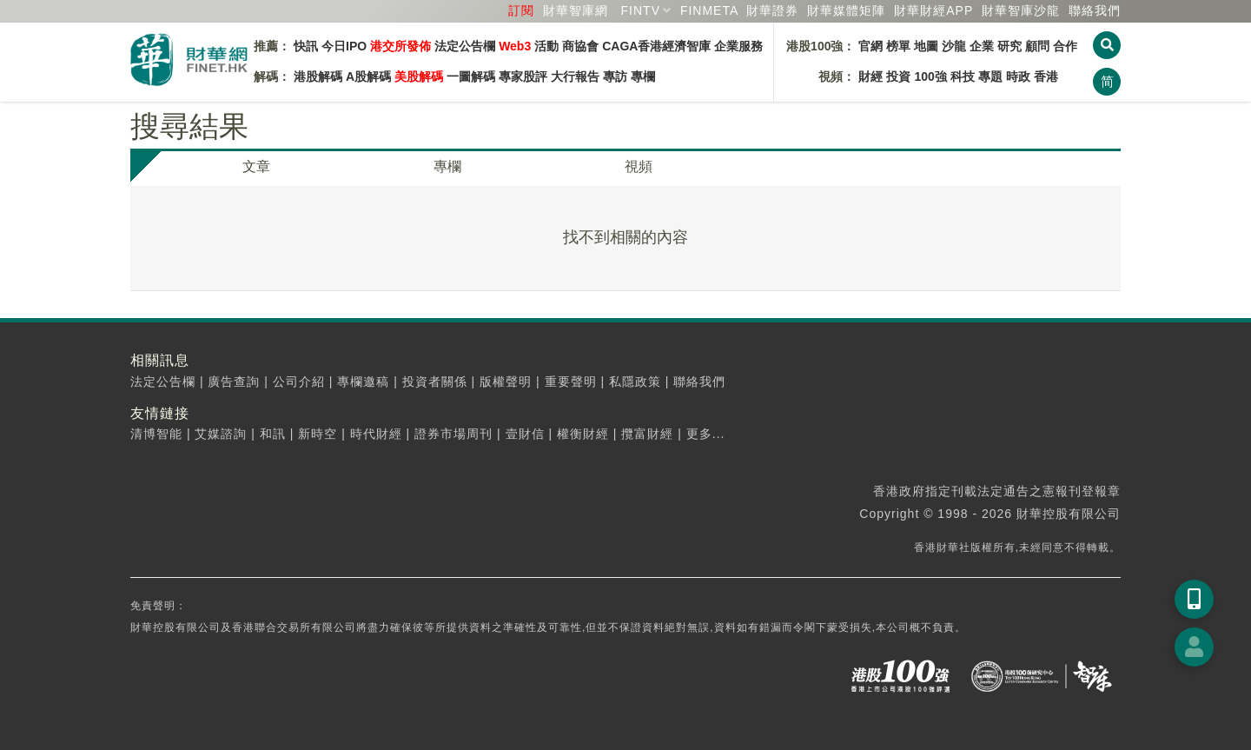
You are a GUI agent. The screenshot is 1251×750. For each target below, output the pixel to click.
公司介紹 (299, 381)
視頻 (638, 166)
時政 (1018, 76)
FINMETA (709, 10)
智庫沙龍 (1021, 10)
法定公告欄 (464, 46)
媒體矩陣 (846, 10)
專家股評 (523, 76)
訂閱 (521, 10)
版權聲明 (506, 381)
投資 (898, 76)
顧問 (1037, 46)
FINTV (640, 10)
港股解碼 (318, 76)
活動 (546, 46)
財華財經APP (933, 10)
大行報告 (575, 76)
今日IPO (344, 46)
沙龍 (954, 46)
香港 (1046, 76)
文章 (256, 166)
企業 (982, 46)
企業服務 (738, 46)
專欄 (643, 76)
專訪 (615, 76)
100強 (930, 76)
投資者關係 (434, 381)
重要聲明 (571, 381)
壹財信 (525, 434)
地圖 (926, 46)
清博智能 (156, 434)
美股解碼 (418, 76)
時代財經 (376, 434)
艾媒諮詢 (221, 434)
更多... (705, 434)
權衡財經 (583, 434)
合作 (1065, 46)
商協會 (580, 46)
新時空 (317, 434)
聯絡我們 (1095, 10)
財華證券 (772, 10)
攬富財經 (647, 434)
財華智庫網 (575, 10)
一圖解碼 (471, 76)
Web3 (515, 46)
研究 (1009, 46)
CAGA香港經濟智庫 (656, 46)
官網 (870, 46)
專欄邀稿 (363, 381)
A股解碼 (368, 76)
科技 (962, 76)
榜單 (898, 46)
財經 (870, 76)
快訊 (306, 46)
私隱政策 (635, 381)
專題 (990, 76)
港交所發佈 (400, 46)
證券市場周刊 (453, 434)
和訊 (273, 434)
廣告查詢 (234, 381)
